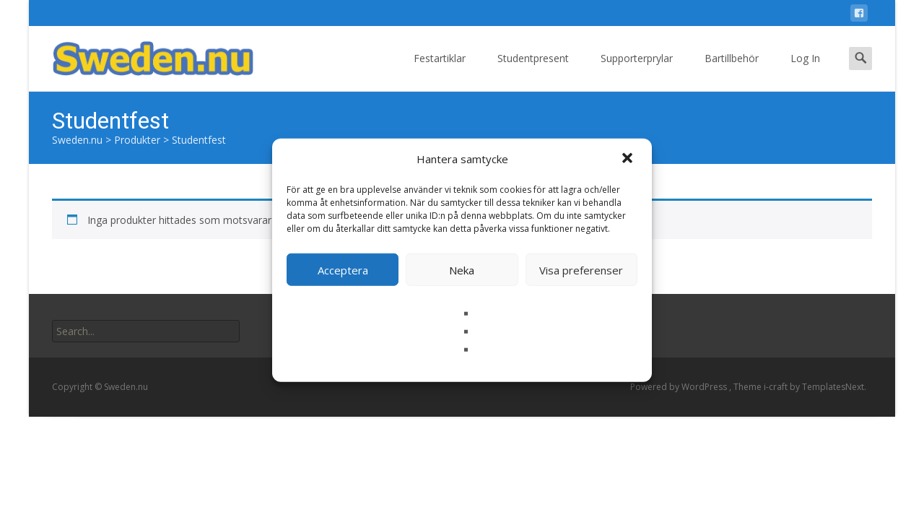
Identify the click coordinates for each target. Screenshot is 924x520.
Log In (805, 71)
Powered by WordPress (679, 387)
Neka (461, 269)
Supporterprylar (637, 71)
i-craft (777, 387)
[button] (628, 159)
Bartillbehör (732, 71)
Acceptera (343, 269)
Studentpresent (533, 71)
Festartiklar (440, 71)
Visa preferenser (581, 269)
